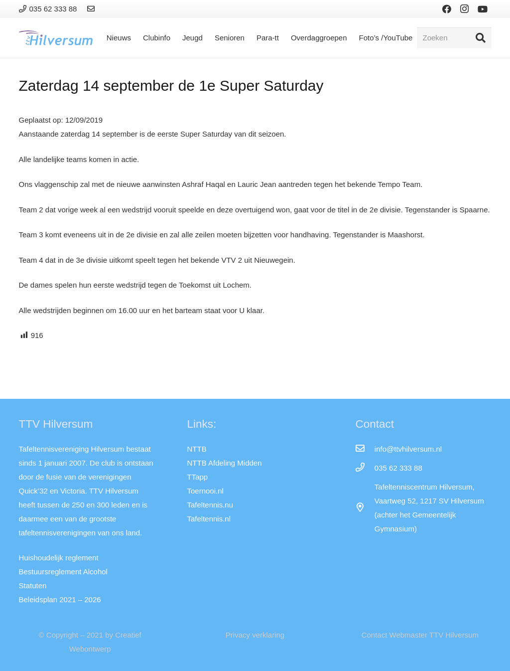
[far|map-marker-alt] (364, 508)
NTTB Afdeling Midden (224, 463)
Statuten (33, 585)
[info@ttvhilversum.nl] (364, 449)
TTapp (197, 477)
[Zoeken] (454, 37)
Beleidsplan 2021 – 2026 (60, 599)
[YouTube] (483, 9)
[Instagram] (465, 9)
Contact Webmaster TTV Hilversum (420, 635)
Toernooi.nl (205, 491)
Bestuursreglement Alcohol (63, 571)
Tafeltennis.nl (209, 518)
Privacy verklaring (255, 635)
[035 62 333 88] (364, 468)
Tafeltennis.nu (210, 505)
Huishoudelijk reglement (59, 557)
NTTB (196, 449)
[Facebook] (447, 9)
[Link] (92, 8)
